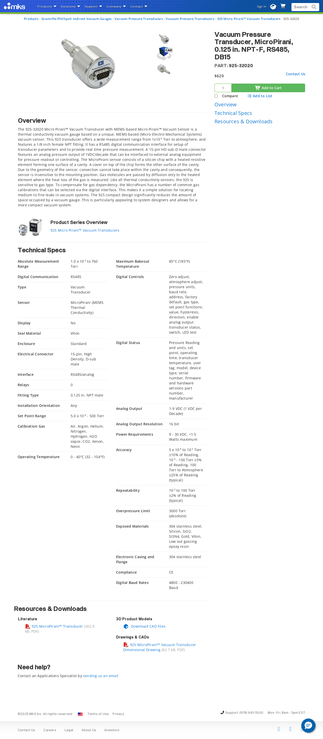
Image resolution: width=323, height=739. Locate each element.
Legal (69, 730)
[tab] (112, 161)
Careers (49, 730)
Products (31, 18)
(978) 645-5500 (251, 713)
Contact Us (295, 73)
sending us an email (100, 675)
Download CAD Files (144, 626)
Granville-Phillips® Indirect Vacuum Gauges (76, 18)
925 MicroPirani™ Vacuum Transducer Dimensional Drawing (159, 647)
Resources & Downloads (243, 121)
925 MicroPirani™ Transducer (54, 626)
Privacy (118, 714)
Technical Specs (233, 113)
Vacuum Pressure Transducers (139, 18)
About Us (89, 730)
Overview (225, 104)
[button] (308, 726)
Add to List (259, 95)
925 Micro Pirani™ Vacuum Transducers (249, 18)
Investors (111, 730)
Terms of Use (98, 714)
